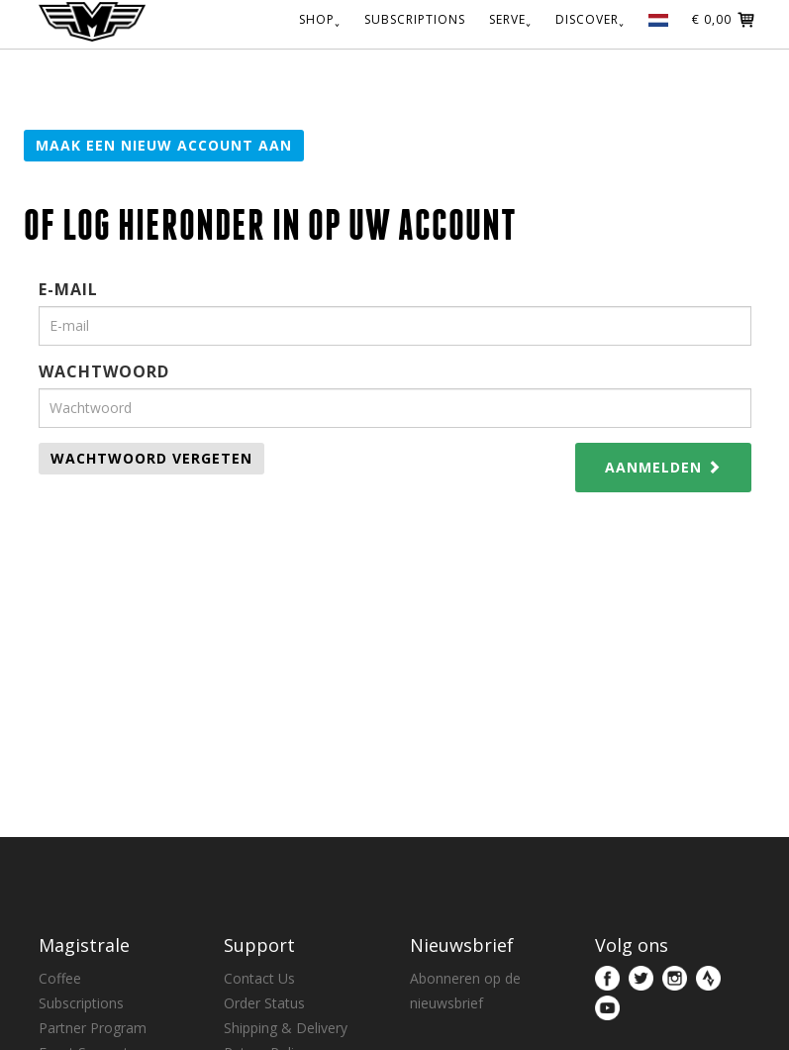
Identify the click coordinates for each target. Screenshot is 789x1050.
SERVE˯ (510, 18)
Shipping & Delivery (285, 1027)
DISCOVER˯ (590, 18)
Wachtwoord (104, 371)
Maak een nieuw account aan (164, 145)
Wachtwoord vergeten (151, 458)
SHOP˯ (320, 18)
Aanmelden (663, 467)
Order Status (264, 1003)
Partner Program (93, 1027)
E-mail (68, 289)
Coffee (60, 978)
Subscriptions (81, 1003)
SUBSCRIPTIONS (414, 18)
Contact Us (259, 978)
